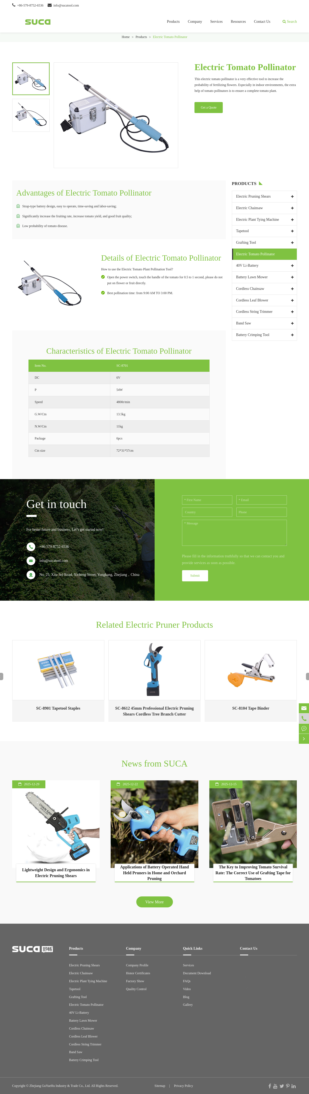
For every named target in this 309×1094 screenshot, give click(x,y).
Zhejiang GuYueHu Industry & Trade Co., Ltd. (60, 1085)
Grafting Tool (246, 242)
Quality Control (136, 989)
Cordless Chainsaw (250, 289)
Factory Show (135, 981)
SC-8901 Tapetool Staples (58, 708)
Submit (195, 575)
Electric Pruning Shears (253, 196)
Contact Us (262, 22)
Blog (186, 997)
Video (187, 989)
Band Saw (243, 323)
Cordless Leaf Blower (252, 300)
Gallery (188, 1004)
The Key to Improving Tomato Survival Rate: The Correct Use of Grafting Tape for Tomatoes (253, 873)
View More (154, 902)
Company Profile (137, 965)
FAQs (187, 981)
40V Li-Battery (247, 265)
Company (195, 22)
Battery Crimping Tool (252, 335)
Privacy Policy (183, 1085)
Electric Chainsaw (249, 208)
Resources (238, 22)
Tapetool (242, 231)
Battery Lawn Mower (252, 277)
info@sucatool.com (66, 5)
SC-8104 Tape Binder (250, 708)
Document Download (197, 973)
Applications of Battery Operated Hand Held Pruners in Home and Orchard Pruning (154, 873)
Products (173, 22)
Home (126, 37)
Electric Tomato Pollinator (170, 37)
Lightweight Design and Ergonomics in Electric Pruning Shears (56, 873)
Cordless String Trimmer (254, 312)
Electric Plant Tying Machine (257, 219)
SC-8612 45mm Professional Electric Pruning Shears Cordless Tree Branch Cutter (154, 711)
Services (216, 22)
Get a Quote (208, 107)
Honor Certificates (138, 973)
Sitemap (160, 1085)
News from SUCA (154, 764)
